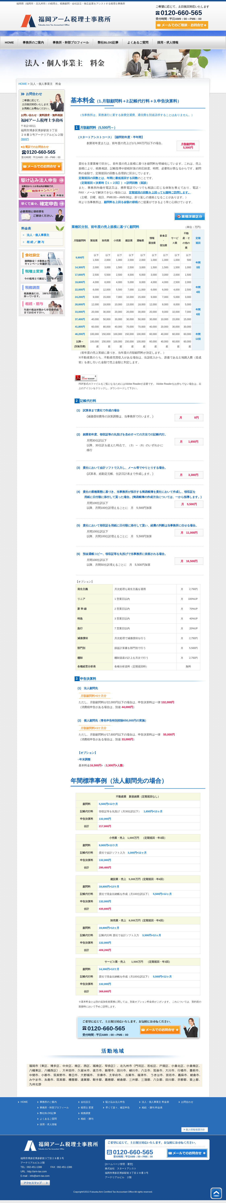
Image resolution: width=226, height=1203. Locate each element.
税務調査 (85, 1113)
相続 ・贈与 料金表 (152, 1107)
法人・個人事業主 (38, 235)
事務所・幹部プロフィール (71, 42)
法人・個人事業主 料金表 (155, 1102)
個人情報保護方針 (195, 1129)
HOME (9, 42)
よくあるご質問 (137, 42)
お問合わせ (187, 1102)
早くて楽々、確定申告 (118, 1107)
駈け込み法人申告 (115, 1102)
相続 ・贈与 (87, 1118)
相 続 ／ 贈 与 (35, 242)
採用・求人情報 (167, 42)
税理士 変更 (87, 1107)
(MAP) (25, 139)
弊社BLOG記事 (108, 42)
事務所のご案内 (33, 42)
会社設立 (85, 1102)
